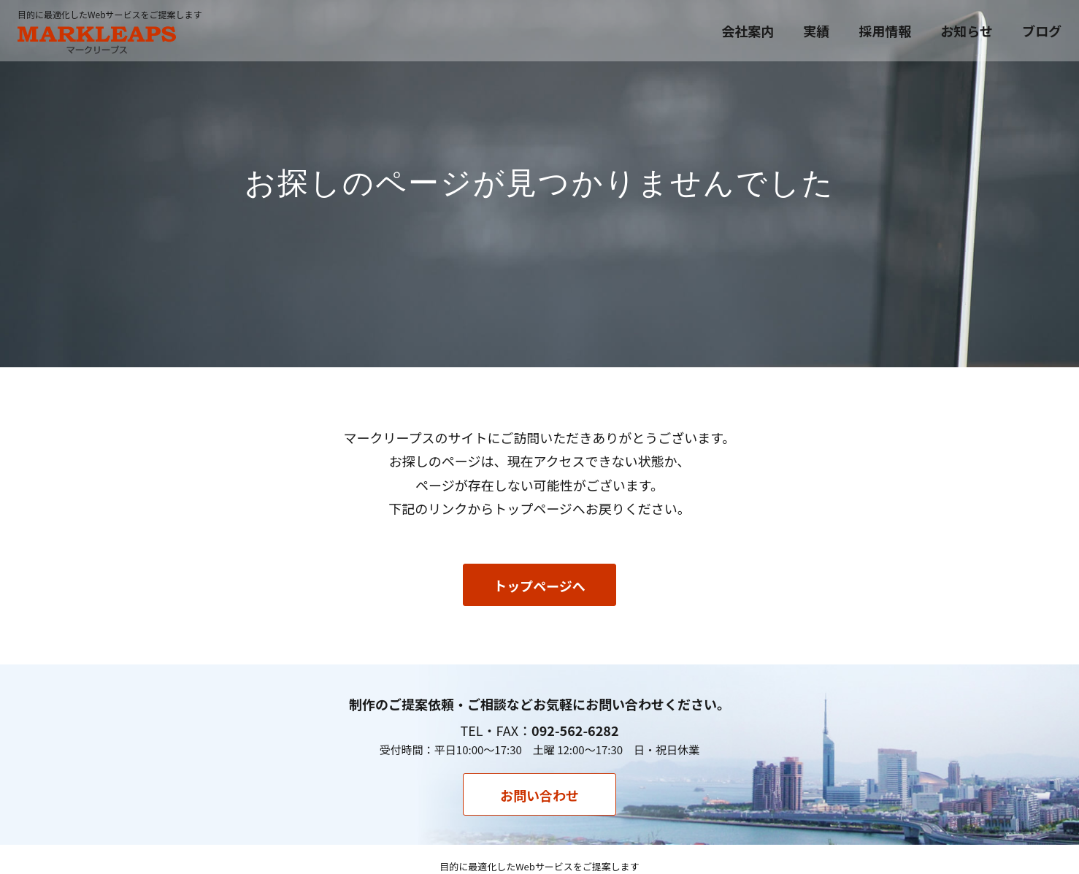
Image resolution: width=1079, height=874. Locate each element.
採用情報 (885, 30)
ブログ (1041, 30)
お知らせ (966, 30)
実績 (816, 30)
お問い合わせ (539, 795)
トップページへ (539, 585)
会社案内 (747, 30)
